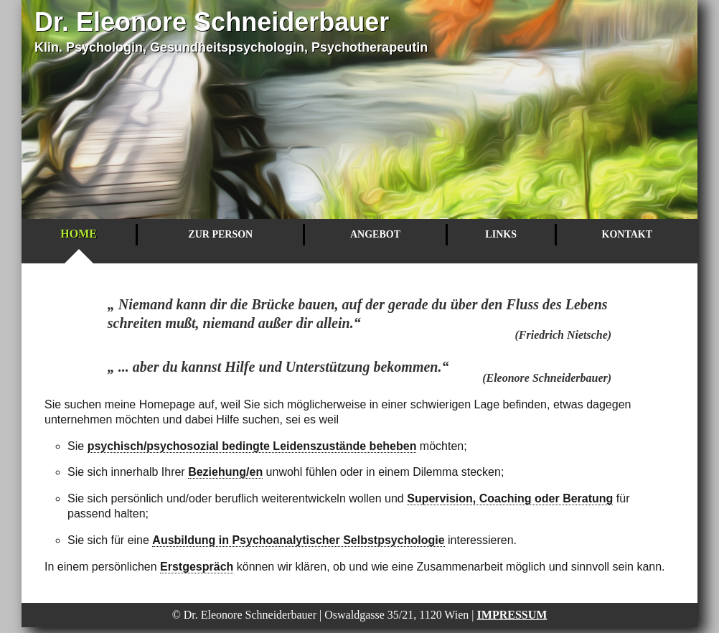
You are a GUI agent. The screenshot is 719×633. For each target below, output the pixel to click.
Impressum (512, 615)
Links (501, 234)
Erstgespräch (196, 567)
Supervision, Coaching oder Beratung (510, 498)
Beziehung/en (225, 472)
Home (78, 234)
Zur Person (220, 234)
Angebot (375, 234)
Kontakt (627, 234)
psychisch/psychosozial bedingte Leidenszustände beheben (252, 446)
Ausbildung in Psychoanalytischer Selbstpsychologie (298, 540)
